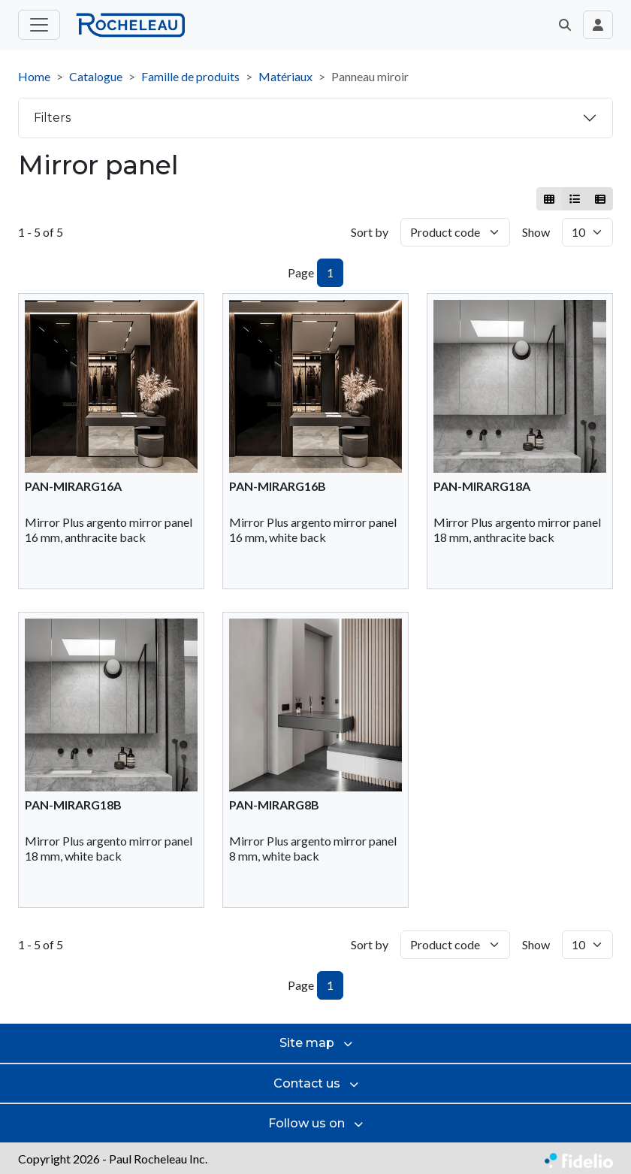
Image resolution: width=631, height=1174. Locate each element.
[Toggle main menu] (39, 25)
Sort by (369, 232)
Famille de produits (190, 76)
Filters (52, 117)
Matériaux (285, 76)
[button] (565, 25)
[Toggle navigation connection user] (598, 25)
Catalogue (95, 76)
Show (536, 232)
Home (34, 76)
